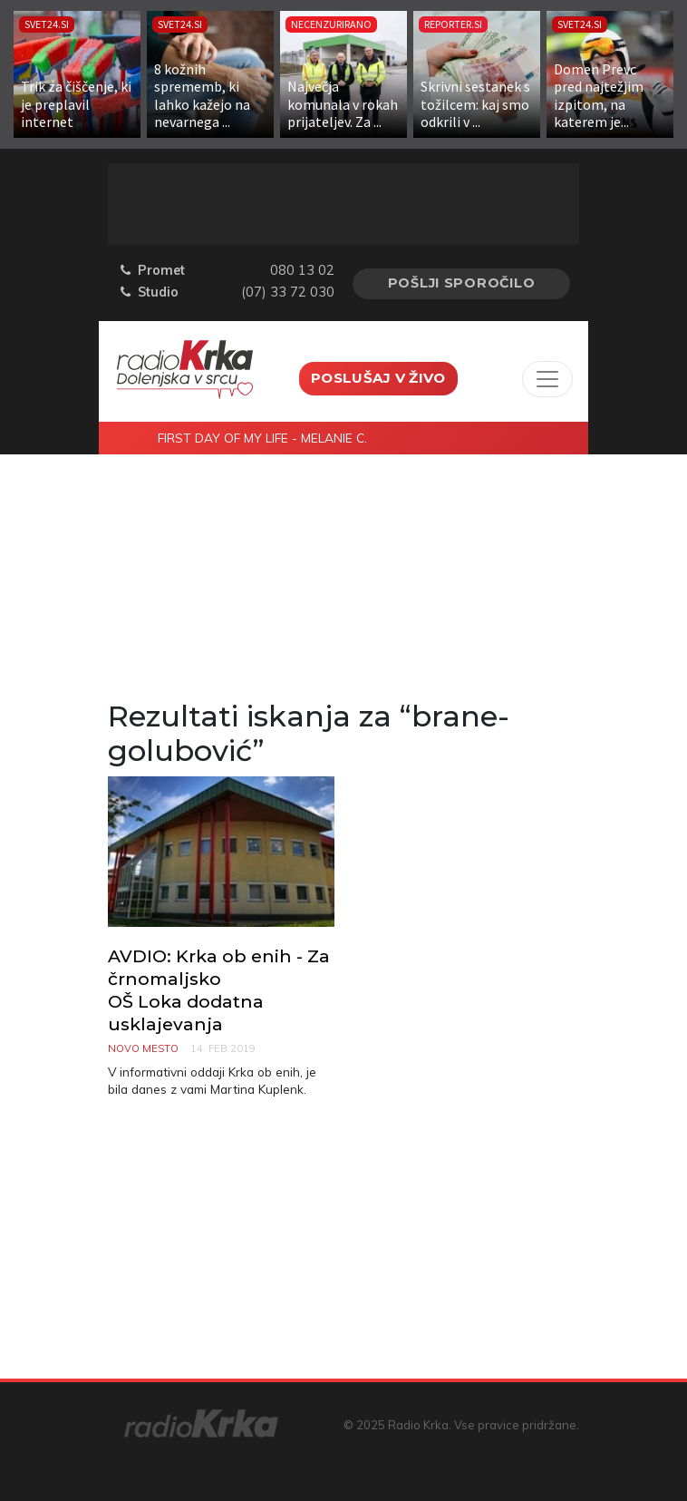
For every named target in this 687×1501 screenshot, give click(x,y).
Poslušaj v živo (378, 377)
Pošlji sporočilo (462, 283)
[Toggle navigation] (547, 379)
